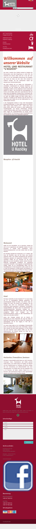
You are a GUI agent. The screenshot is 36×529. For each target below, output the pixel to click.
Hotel (5, 47)
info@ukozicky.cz (9, 455)
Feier (4, 42)
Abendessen (7, 38)
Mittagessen (7, 33)
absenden (28, 442)
